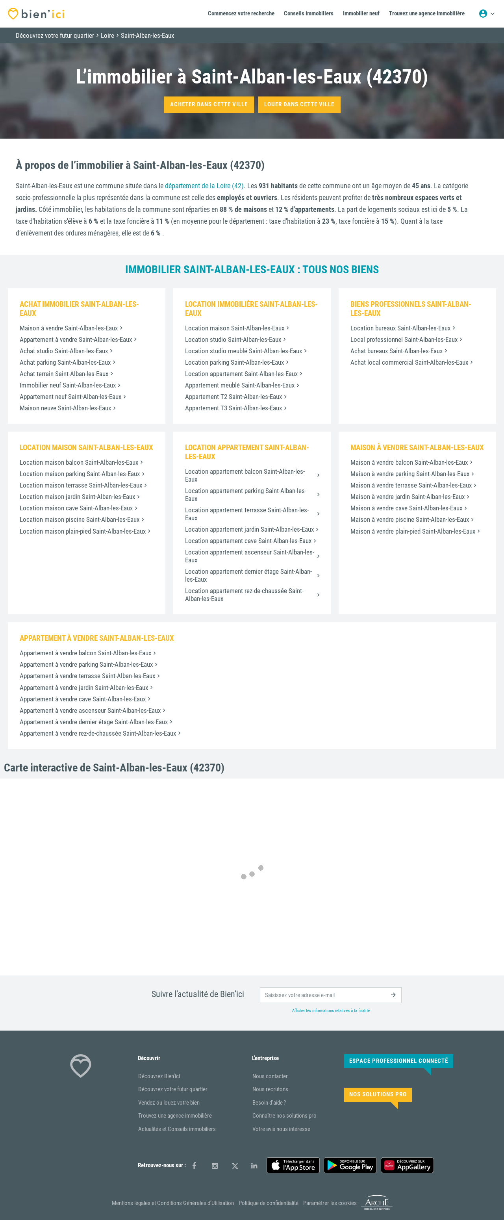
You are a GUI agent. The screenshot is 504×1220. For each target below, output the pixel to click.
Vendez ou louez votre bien (169, 1102)
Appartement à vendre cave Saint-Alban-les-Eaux (83, 699)
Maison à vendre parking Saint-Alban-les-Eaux (409, 474)
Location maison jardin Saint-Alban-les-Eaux (77, 497)
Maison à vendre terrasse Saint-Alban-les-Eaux (411, 485)
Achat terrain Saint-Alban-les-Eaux (64, 374)
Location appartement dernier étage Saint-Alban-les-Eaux (248, 575)
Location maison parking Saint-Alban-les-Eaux (80, 474)
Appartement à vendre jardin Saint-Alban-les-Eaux (84, 688)
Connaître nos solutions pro (284, 1115)
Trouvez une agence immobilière (175, 1115)
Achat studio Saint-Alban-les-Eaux (64, 351)
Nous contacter (270, 1076)
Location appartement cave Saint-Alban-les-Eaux (248, 541)
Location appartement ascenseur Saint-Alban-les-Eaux (249, 556)
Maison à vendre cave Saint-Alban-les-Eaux (406, 508)
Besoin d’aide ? (269, 1102)
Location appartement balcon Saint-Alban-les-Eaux (245, 475)
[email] (331, 995)
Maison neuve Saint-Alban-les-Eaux (65, 408)
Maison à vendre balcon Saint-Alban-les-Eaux (409, 462)
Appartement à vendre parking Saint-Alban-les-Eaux (86, 664)
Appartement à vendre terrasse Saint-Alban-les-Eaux (87, 676)
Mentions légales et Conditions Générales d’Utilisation (173, 1203)
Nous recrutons (270, 1089)
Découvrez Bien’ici (159, 1076)
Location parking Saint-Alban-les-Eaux (234, 362)
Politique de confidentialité (268, 1203)
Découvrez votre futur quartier (173, 1089)
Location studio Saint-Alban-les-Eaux (233, 339)
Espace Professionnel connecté (398, 1060)
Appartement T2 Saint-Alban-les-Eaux (233, 396)
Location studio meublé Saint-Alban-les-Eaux (243, 351)
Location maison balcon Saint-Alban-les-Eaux (79, 462)
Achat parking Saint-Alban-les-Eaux (65, 362)
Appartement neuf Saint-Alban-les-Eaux (70, 396)
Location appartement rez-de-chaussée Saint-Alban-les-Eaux (244, 595)
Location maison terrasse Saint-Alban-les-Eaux (81, 485)
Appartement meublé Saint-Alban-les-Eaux (240, 385)
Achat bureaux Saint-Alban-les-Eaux (396, 351)
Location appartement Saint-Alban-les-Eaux (241, 374)
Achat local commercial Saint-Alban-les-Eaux (409, 362)
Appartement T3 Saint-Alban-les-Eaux (233, 408)
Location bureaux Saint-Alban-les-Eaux (400, 328)
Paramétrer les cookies (330, 1203)
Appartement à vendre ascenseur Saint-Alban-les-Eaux (90, 710)
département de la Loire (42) (204, 186)
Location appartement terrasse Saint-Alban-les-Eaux (247, 514)
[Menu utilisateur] (486, 14)
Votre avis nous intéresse (281, 1129)
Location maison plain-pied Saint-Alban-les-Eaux (83, 531)
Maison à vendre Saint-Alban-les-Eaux (69, 328)
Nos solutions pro (378, 1094)
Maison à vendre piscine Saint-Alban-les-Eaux (409, 519)
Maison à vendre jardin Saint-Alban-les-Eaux (407, 497)
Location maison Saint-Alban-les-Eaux (234, 328)
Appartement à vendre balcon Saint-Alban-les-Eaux (85, 653)
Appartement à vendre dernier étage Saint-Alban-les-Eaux (94, 722)
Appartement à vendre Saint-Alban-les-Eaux (76, 339)
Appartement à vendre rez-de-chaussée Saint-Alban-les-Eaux (98, 733)
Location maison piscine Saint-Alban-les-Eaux (79, 519)
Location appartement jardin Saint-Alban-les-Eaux (249, 529)
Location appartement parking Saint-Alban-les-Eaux (245, 494)
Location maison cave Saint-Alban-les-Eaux (76, 508)
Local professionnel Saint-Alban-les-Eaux (404, 339)
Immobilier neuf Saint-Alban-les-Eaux (68, 385)
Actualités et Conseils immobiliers (177, 1129)
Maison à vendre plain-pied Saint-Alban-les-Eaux (412, 531)
